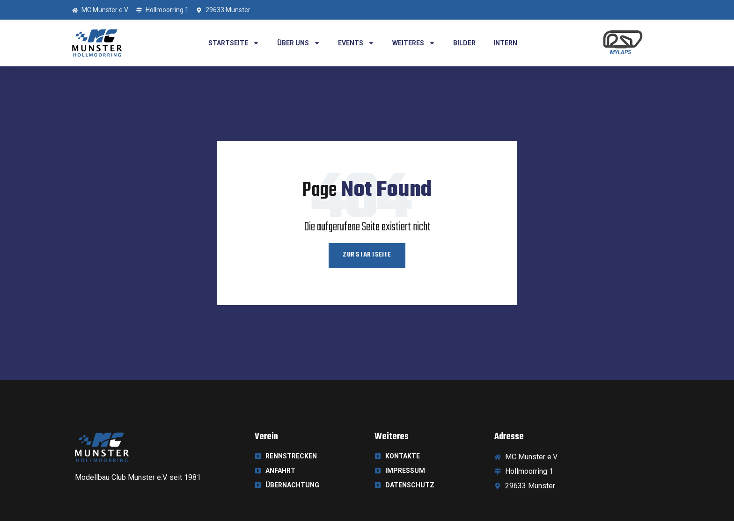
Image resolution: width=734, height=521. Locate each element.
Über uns (298, 43)
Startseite (233, 43)
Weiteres (413, 43)
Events (356, 43)
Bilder (464, 43)
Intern (505, 43)
